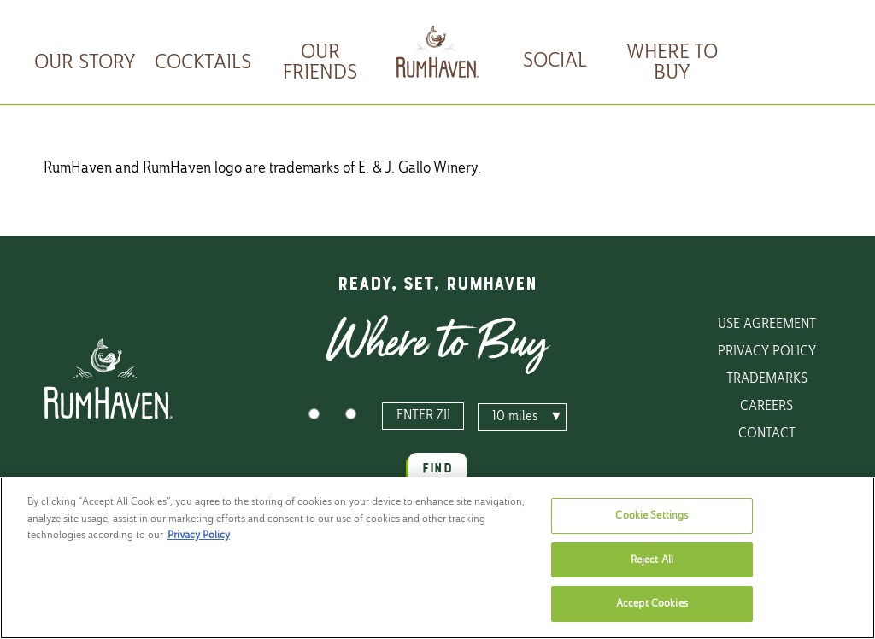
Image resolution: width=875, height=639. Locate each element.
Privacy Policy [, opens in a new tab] (198, 535)
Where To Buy (672, 63)
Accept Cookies (652, 603)
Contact (767, 434)
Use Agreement (767, 324)
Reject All (652, 560)
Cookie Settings (651, 515)
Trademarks (766, 379)
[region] (437, 558)
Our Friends (320, 63)
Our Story (85, 63)
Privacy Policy (767, 352)
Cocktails (203, 63)
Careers (766, 406)
